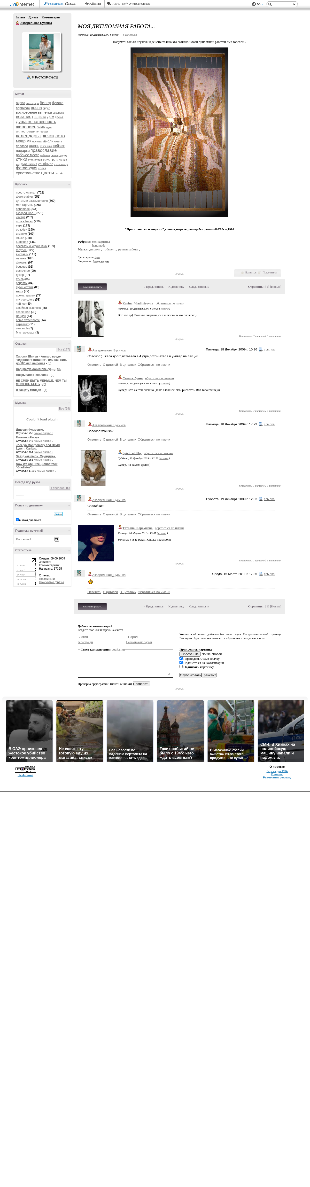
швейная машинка (28, 308)
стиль (19, 279)
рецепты (21, 283)
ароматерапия (25, 295)
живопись (26, 126)
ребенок (45, 155)
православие (44, 150)
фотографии (24, 196)
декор (20, 275)
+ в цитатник (128, 34)
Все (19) (64, 408)
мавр (21, 141)
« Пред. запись (154, 286)
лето (60, 135)
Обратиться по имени (154, 364)
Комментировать (92, 286)
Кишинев (22, 242)
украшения (29, 164)
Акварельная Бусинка (18, 23)
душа (21, 121)
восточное (23, 270)
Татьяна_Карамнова (138, 528)
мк (28, 141)
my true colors (25, 299)
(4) (45, 390)
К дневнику (176, 286)
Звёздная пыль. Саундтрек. (36, 456)
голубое (21, 250)
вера (19, 225)
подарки (23, 150)
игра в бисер (24, 221)
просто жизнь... (26, 192)
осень (34, 146)
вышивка (58, 112)
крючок (46, 135)
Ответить (245, 335)
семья (54, 155)
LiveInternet (23, 4)
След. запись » (199, 286)
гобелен (109, 249)
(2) (44, 384)
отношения (46, 146)
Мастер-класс (25, 332)
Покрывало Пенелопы (32, 375)
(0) (49, 363)
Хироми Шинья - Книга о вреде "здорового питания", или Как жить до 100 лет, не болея (41, 360)
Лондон (21, 316)
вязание (23, 116)
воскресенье (26, 112)
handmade (23, 209)
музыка (21, 258)
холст (42, 168)
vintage (20, 217)
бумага (57, 103)
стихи (21, 159)
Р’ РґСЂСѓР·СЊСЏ (45, 77)
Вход (73, 3)
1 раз (97, 257)
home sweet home (28, 320)
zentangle (22, 328)
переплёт (22, 324)
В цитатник (274, 335)
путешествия (24, 287)
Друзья (33, 17)
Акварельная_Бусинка (109, 350)
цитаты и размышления (32, 200)
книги (19, 291)
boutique (21, 266)
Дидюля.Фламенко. (30, 429)
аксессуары (32, 103)
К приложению (60, 488)
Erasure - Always (27, 437)
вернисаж (23, 108)
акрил (20, 103)
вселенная (23, 312)
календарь (27, 135)
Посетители (47, 579)
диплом (94, 249)
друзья (59, 117)
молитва (37, 141)
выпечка (45, 112)
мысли (48, 141)
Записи (20, 17)
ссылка (165, 308)
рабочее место (27, 155)
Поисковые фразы (51, 582)
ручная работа (128, 249)
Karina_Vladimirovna (138, 303)
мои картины (24, 205)
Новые (275, 286)
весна (36, 107)
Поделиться (270, 272)
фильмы (21, 262)
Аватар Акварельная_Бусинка (41, 52)
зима (41, 127)
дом (50, 117)
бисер (45, 103)
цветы (47, 172)
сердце (63, 155)
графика (39, 117)
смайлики (118, 649)
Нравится (250, 272)
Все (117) (63, 349)
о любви (21, 229)
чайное (21, 303)
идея (49, 127)
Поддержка (254, 4)
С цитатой (259, 335)
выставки (22, 254)
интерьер (42, 131)
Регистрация (55, 3)
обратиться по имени (169, 303)
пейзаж (59, 146)
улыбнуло (45, 164)
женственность (41, 121)
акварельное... (26, 213)
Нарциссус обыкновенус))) (35, 369)
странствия (35, 159)
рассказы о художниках (31, 246)
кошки (20, 238)
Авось (116, 3)
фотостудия (26, 168)
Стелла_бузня (133, 378)
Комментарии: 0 (43, 433)
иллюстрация (26, 131)
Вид (260, 5)
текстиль (50, 159)
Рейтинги (95, 3)
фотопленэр (61, 164)
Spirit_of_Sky (132, 453)
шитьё (58, 173)
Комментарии (51, 17)
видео (46, 108)
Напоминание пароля (139, 642)
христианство (28, 173)
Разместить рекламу (277, 777)
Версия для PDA (277, 771)
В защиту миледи (28, 390)
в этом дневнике (30, 520)
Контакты (277, 774)
